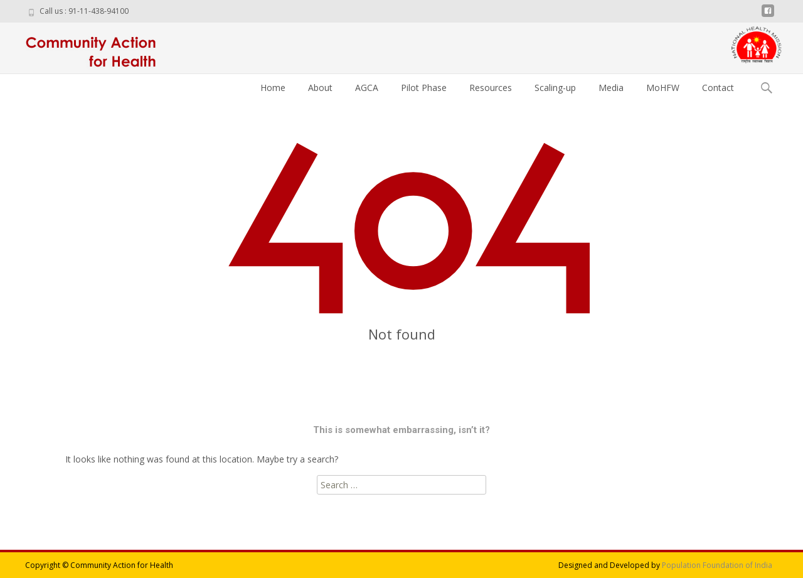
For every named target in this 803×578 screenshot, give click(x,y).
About (320, 88)
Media (611, 88)
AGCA (366, 88)
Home (272, 88)
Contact (718, 88)
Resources (490, 88)
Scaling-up (555, 88)
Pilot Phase (424, 88)
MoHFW (662, 88)
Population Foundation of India (717, 565)
